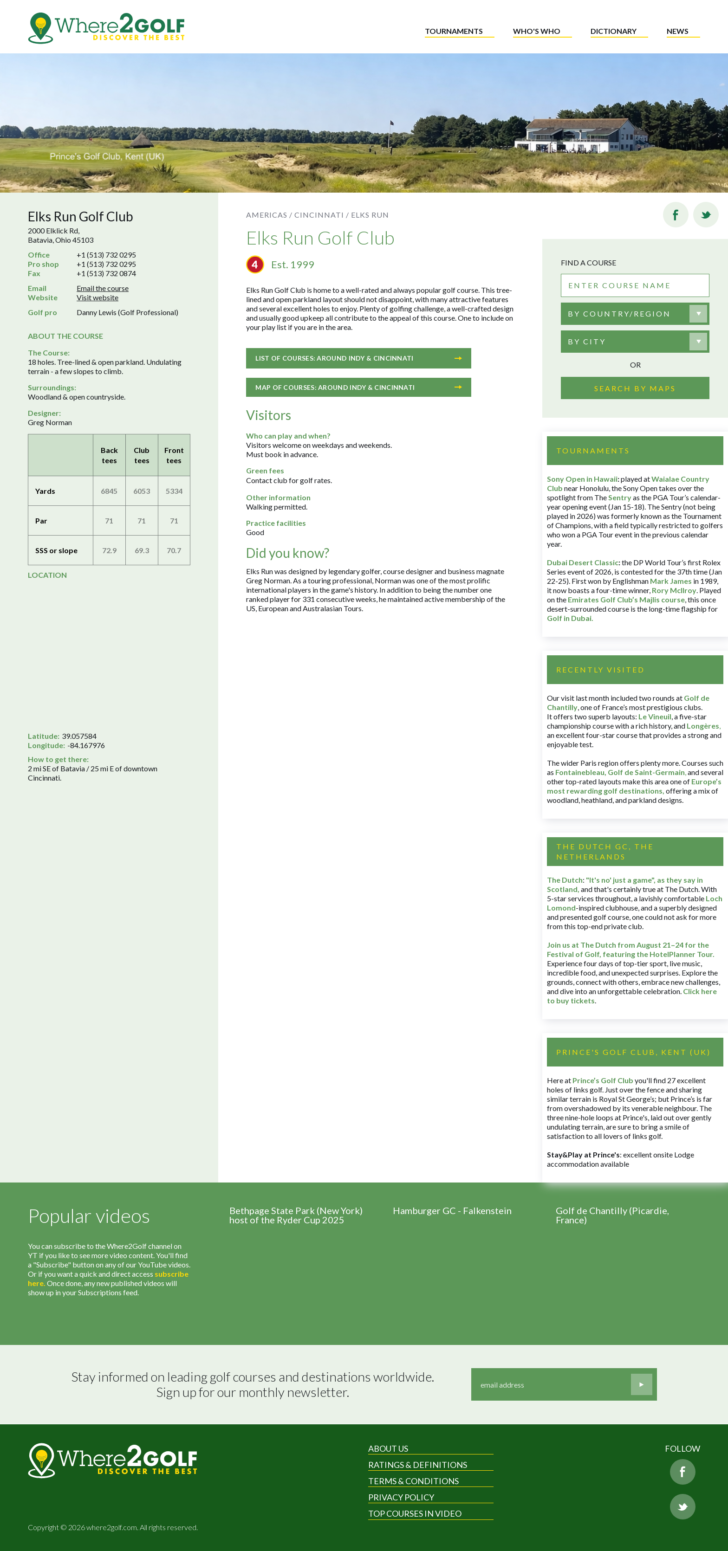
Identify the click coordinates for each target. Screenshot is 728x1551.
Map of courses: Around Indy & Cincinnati (358, 387)
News (678, 30)
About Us (388, 1448)
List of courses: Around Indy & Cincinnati (358, 358)
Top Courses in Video (415, 1513)
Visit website (97, 297)
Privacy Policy (401, 1497)
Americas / (269, 214)
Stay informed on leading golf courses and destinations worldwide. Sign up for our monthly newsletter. (253, 1384)
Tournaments (454, 30)
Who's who (536, 30)
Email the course (103, 288)
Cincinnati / (321, 214)
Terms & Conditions (413, 1481)
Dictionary (614, 30)
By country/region (619, 313)
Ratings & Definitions (417, 1465)
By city (587, 341)
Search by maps (635, 388)
